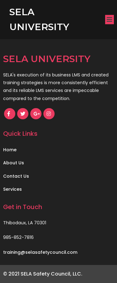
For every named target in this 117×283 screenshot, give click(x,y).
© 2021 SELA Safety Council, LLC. (42, 273)
